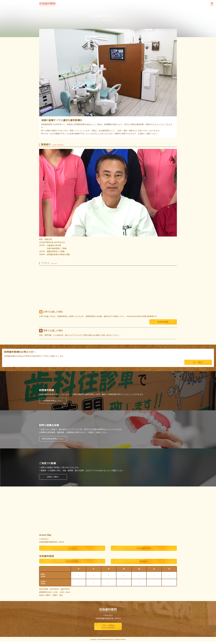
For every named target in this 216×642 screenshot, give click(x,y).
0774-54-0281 (72, 561)
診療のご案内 (53, 477)
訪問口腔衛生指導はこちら (53, 439)
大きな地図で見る (144, 548)
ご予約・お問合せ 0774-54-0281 (108, 626)
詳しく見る (198, 362)
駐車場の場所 (163, 322)
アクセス (72, 548)
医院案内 (144, 561)
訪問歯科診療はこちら (53, 401)
